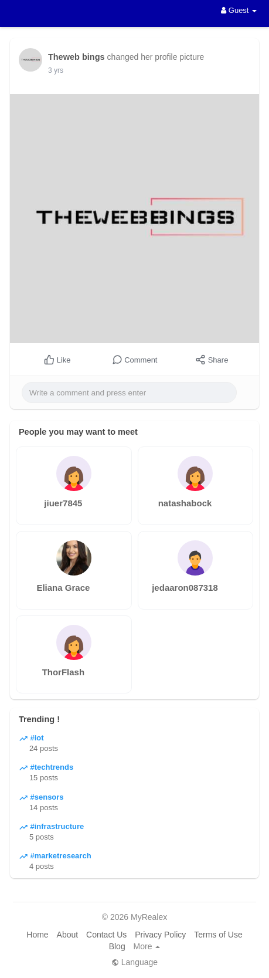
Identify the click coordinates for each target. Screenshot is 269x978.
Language (134, 962)
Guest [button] (239, 10)
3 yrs (55, 70)
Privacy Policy (160, 934)
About (68, 934)
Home (37, 934)
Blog (117, 946)
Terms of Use (218, 934)
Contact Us (106, 934)
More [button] (147, 946)
